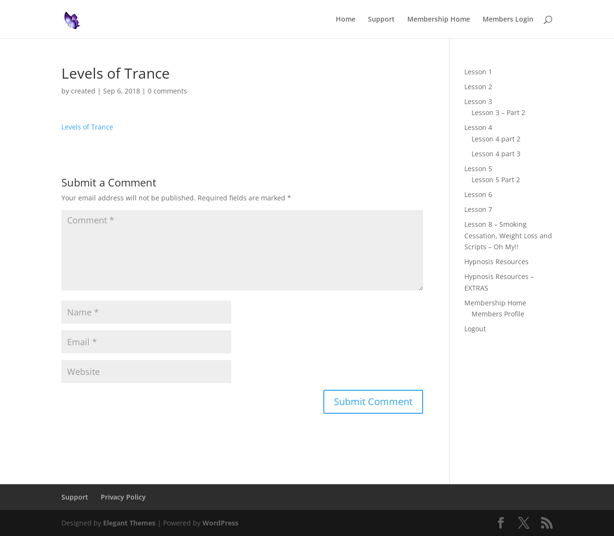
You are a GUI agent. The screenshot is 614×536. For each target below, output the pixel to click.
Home (345, 19)
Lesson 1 (478, 71)
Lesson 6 (478, 194)
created (83, 90)
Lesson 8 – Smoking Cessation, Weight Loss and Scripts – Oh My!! (508, 236)
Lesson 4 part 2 (496, 138)
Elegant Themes (129, 522)
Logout (475, 328)
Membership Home (438, 19)
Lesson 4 (478, 127)
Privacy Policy (123, 496)
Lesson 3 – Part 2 (498, 112)
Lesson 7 (478, 209)
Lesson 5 (478, 168)
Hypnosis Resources (496, 261)
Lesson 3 (478, 101)
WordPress (220, 522)
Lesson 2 (478, 86)
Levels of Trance (87, 126)
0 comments (167, 90)
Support (381, 19)
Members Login (508, 19)
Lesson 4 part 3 (496, 153)
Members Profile (498, 313)
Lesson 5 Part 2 (496, 179)
